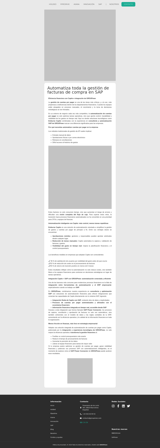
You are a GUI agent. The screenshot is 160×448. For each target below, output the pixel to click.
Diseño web (95, 445)
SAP (100, 4)
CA (84, 422)
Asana (77, 4)
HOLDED (53, 4)
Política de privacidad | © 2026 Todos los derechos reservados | (72, 445)
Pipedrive (65, 4)
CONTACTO (128, 4)
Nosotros (114, 4)
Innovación (89, 4)
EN (87, 422)
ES (81, 422)
